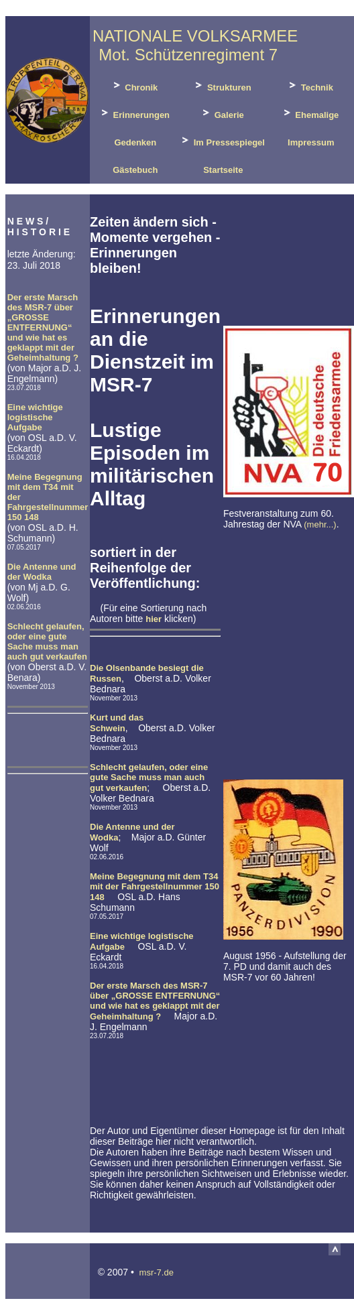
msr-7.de (156, 1272)
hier (153, 619)
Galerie (222, 113)
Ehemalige (310, 113)
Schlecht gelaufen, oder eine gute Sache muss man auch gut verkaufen (47, 641)
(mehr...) (320, 524)
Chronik (134, 85)
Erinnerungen (134, 113)
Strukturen (221, 85)
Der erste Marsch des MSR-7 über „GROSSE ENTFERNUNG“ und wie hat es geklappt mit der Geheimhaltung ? (42, 327)
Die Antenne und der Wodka (41, 572)
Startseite (222, 170)
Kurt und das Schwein (116, 722)
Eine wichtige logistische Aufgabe (35, 417)
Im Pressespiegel (222, 140)
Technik (309, 85)
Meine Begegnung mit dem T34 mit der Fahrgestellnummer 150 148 (154, 886)
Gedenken (134, 142)
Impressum (310, 142)
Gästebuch (134, 170)
